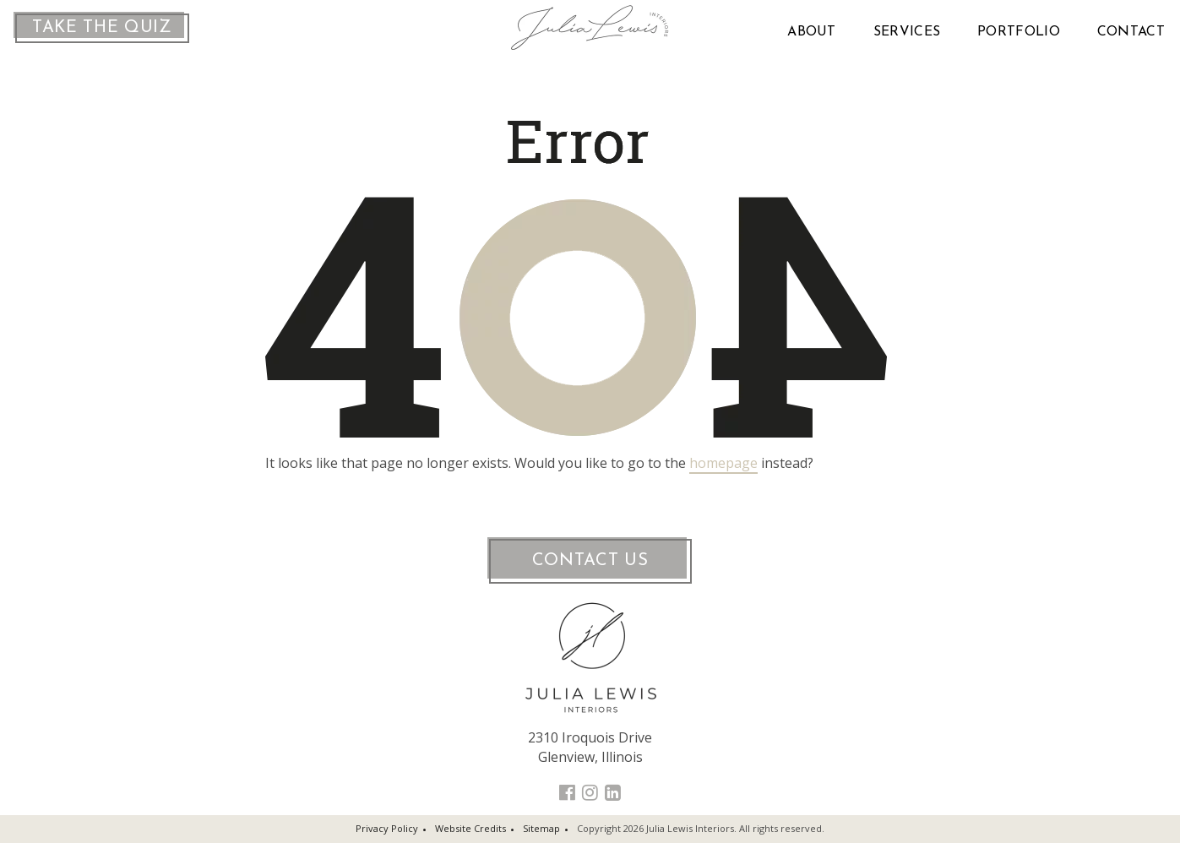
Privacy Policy (387, 828)
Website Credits (470, 828)
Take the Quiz (102, 27)
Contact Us (590, 560)
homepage (723, 463)
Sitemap (541, 828)
